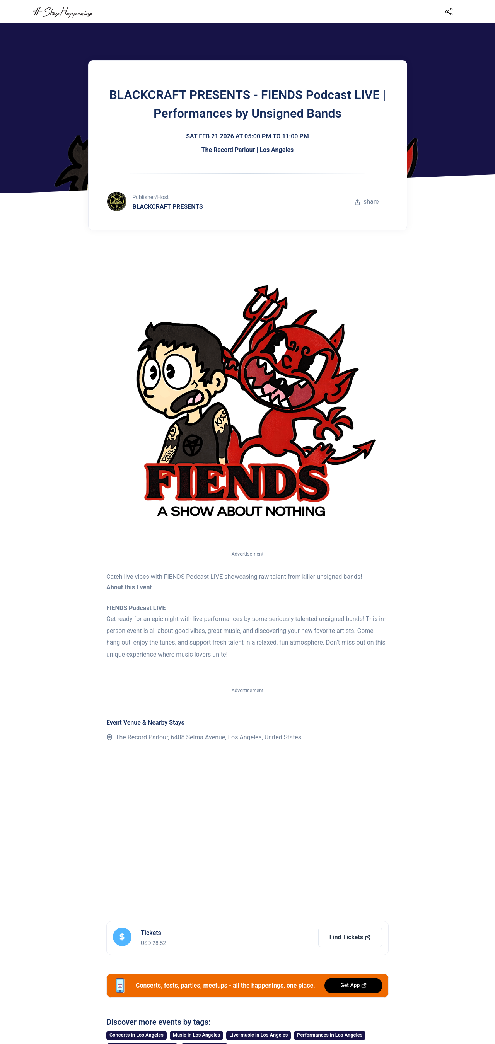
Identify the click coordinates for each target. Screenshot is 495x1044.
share (366, 201)
